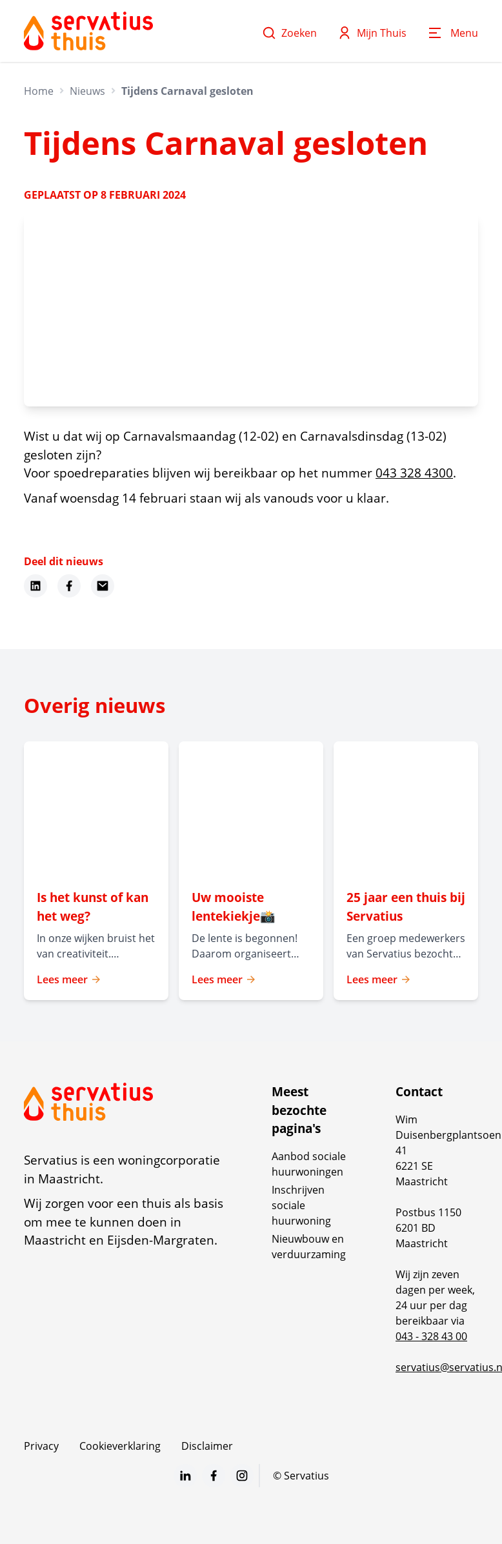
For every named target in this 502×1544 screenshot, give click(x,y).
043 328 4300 (414, 473)
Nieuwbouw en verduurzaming (309, 1246)
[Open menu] (452, 33)
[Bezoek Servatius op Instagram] (242, 1475)
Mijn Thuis (372, 33)
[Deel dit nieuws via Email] (102, 585)
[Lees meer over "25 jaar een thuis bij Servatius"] (405, 906)
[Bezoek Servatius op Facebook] (213, 1475)
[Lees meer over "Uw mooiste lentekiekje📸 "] (251, 906)
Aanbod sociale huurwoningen (309, 1164)
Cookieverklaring (120, 1446)
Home (39, 91)
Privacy (41, 1446)
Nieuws (87, 91)
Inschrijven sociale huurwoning (301, 1205)
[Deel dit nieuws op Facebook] (69, 585)
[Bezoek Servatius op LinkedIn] (185, 1475)
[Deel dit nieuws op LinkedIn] (35, 585)
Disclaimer (207, 1446)
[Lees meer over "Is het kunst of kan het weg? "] (96, 906)
